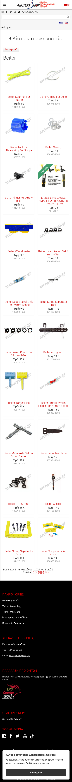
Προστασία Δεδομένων (14, 623)
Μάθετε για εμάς (10, 600)
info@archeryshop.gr (19, 655)
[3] (39, 572)
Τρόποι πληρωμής (11, 612)
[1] (32, 572)
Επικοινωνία (30, 12)
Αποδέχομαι (36, 772)
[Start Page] (36, 4)
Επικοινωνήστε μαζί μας (14, 644)
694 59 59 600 (15, 650)
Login (6, 27)
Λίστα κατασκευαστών (37, 39)
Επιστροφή (11, 49)
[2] (36, 572)
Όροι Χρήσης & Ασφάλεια (15, 617)
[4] (42, 572)
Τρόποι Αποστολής (11, 606)
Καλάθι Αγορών (12, 719)
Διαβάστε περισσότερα (37, 763)
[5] (46, 572)
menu (4, 5)
